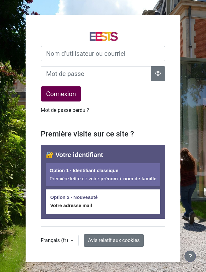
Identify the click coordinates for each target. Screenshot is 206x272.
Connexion (61, 94)
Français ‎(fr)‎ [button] (55, 240)
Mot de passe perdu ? (65, 110)
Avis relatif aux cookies (114, 240)
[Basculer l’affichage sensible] (158, 73)
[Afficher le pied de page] (190, 256)
